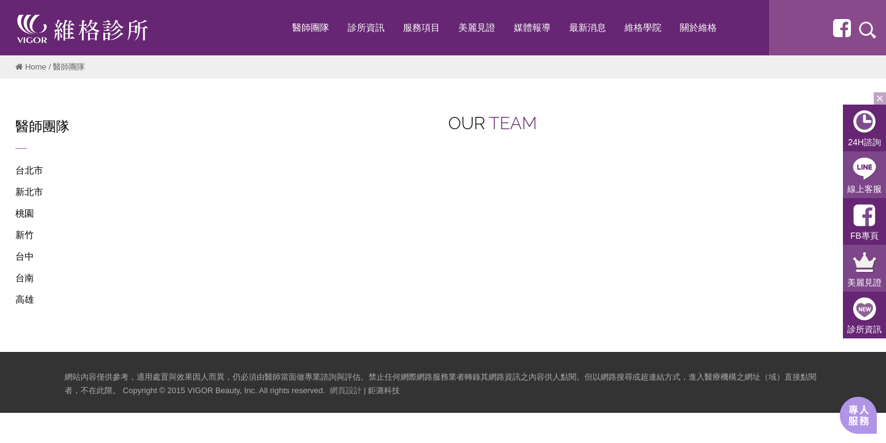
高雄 (24, 299)
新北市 (29, 191)
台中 (24, 256)
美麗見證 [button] (476, 27)
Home (36, 66)
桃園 (24, 213)
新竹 (24, 234)
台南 (24, 278)
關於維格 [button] (698, 27)
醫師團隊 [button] (310, 27)
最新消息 (587, 27)
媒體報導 (532, 27)
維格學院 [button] (643, 27)
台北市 (29, 170)
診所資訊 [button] (366, 27)
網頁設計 (346, 390)
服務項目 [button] (421, 27)
